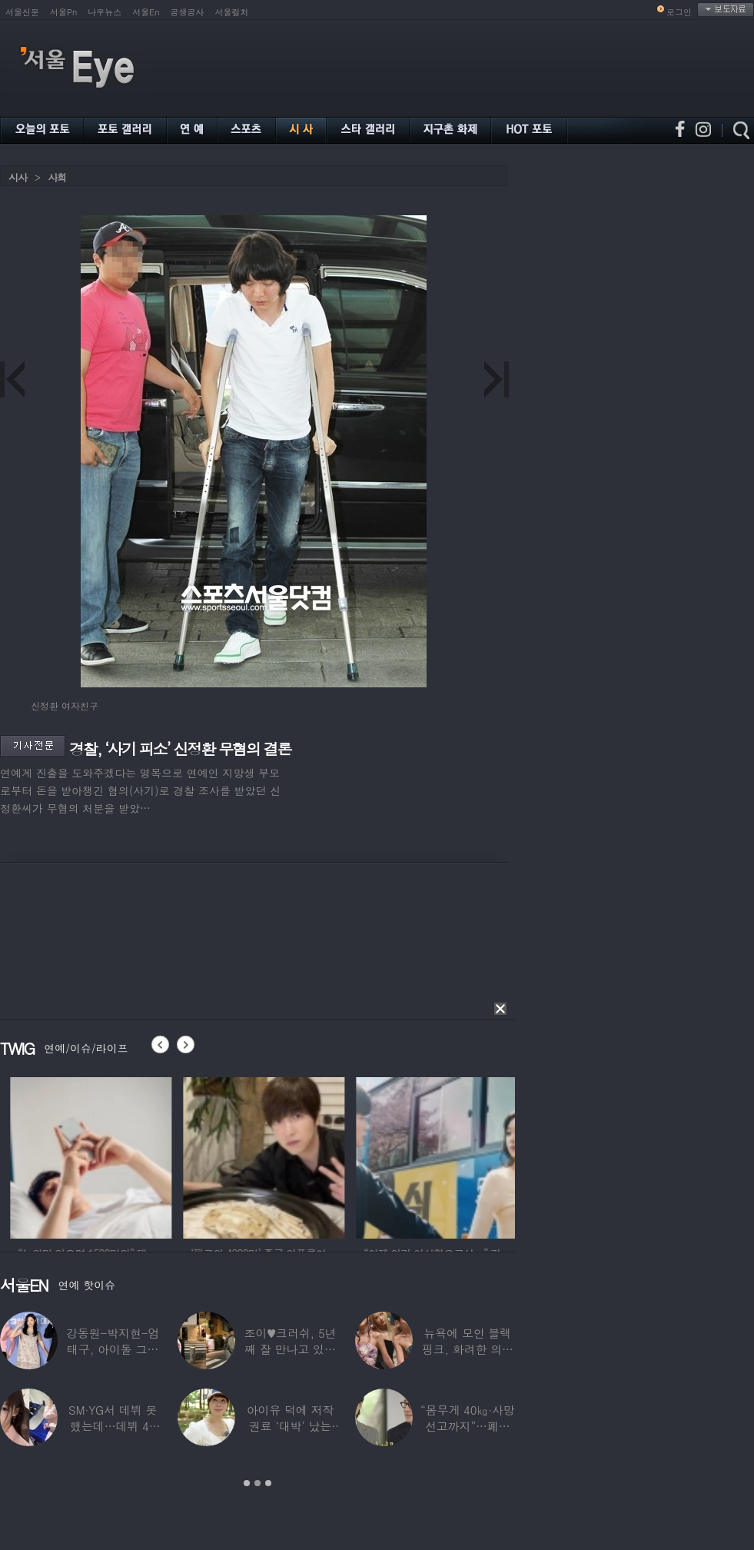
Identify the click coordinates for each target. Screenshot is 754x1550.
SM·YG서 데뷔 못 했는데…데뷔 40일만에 (112, 1426)
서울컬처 (232, 12)
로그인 (679, 12)
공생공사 (187, 12)
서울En (145, 12)
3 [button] (268, 1483)
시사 (17, 177)
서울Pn (63, 12)
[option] (144, 1155)
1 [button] (247, 1483)
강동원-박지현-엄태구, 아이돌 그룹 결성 (112, 1349)
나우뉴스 (104, 12)
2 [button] (257, 1483)
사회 (57, 177)
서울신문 (22, 12)
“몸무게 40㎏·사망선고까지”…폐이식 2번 (467, 1426)
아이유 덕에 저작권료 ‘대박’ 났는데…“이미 (290, 1426)
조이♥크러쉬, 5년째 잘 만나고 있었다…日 (290, 1349)
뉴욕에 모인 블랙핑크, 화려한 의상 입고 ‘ (467, 1349)
